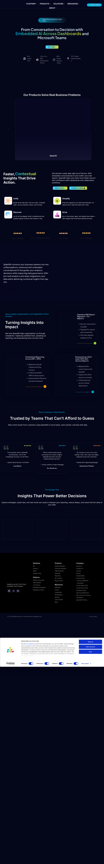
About (77, 5)
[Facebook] (9, 591)
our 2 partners (30, 708)
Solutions (53, 5)
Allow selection (90, 711)
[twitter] (13, 591)
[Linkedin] (18, 591)
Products (41, 5)
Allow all (90, 706)
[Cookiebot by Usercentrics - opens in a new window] (10, 728)
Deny (90, 716)
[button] (9, 129)
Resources (66, 5)
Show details (85, 728)
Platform (29, 5)
